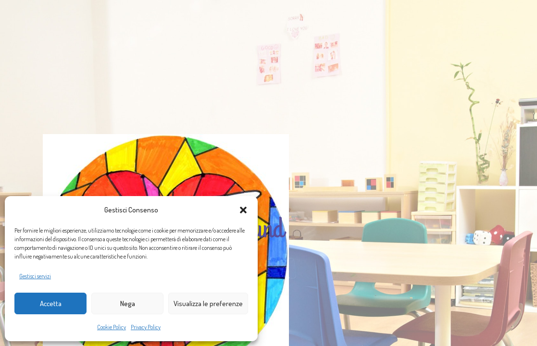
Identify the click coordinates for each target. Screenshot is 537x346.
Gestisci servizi (35, 276)
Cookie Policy (111, 327)
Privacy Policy (146, 327)
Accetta (51, 303)
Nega (127, 303)
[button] (243, 210)
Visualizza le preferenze (208, 303)
